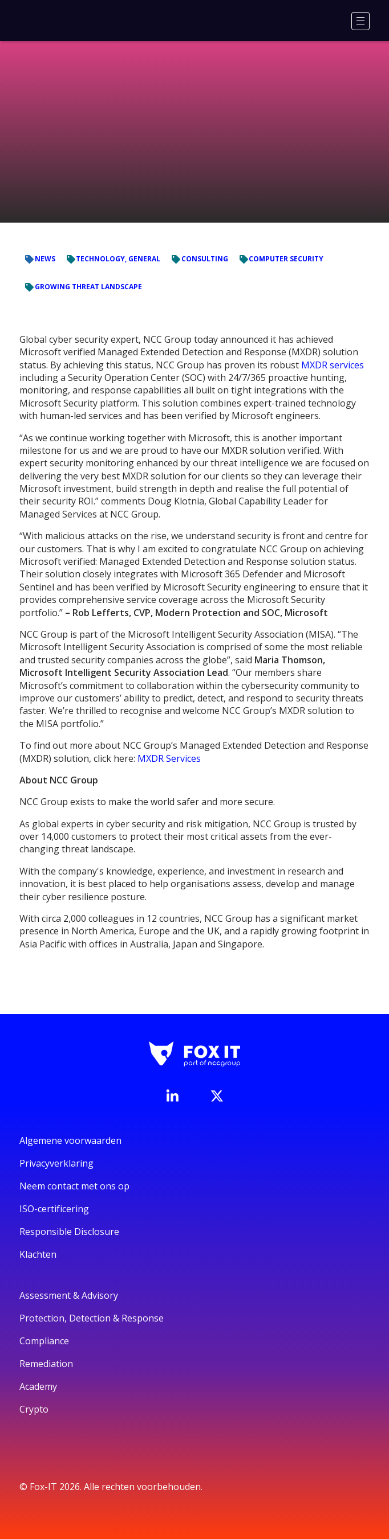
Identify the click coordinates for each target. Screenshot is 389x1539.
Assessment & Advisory (68, 1295)
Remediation (46, 1363)
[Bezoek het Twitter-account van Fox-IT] (216, 1096)
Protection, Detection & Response (91, 1318)
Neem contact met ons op (74, 1186)
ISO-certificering (54, 1209)
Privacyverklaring (56, 1163)
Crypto (33, 1409)
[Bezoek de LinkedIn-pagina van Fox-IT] (172, 1095)
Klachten (37, 1254)
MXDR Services (169, 758)
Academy (38, 1386)
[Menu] (360, 21)
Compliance (44, 1341)
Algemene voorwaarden (70, 1140)
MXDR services (332, 365)
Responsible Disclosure (69, 1231)
